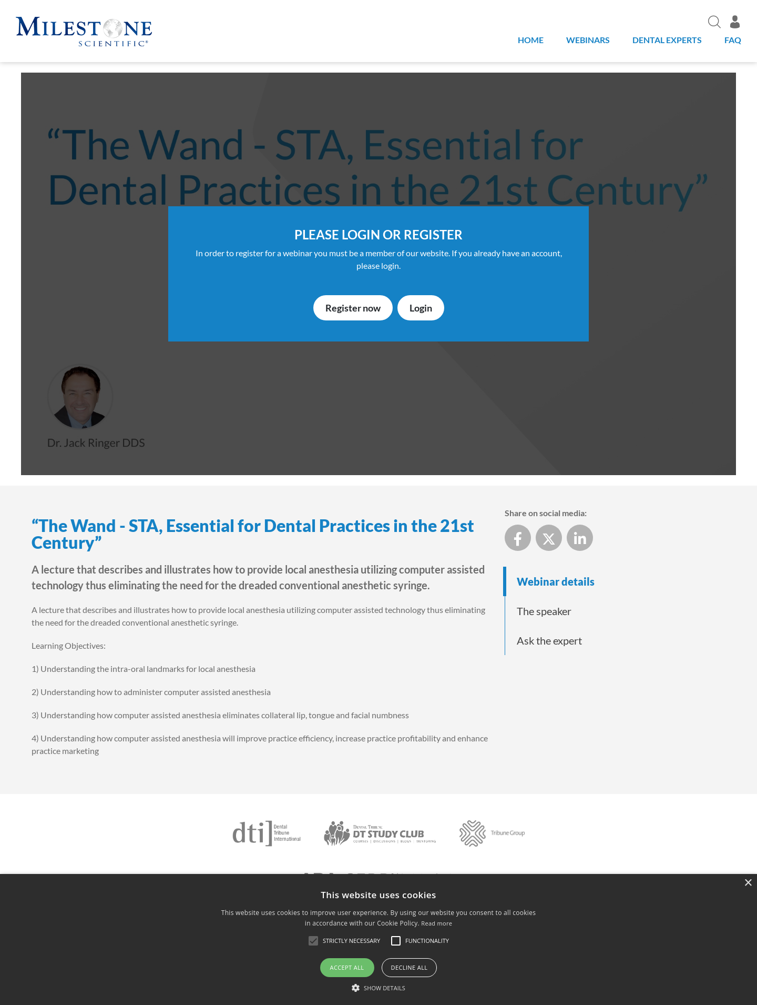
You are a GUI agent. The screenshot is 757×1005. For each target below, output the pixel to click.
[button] (378, 987)
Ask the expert (549, 640)
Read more (436, 923)
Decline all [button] (409, 967)
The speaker (544, 611)
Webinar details (556, 581)
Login (421, 308)
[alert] (378, 939)
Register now (353, 308)
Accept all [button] (347, 967)
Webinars (588, 40)
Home (531, 40)
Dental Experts (667, 40)
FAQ (732, 40)
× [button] (748, 883)
